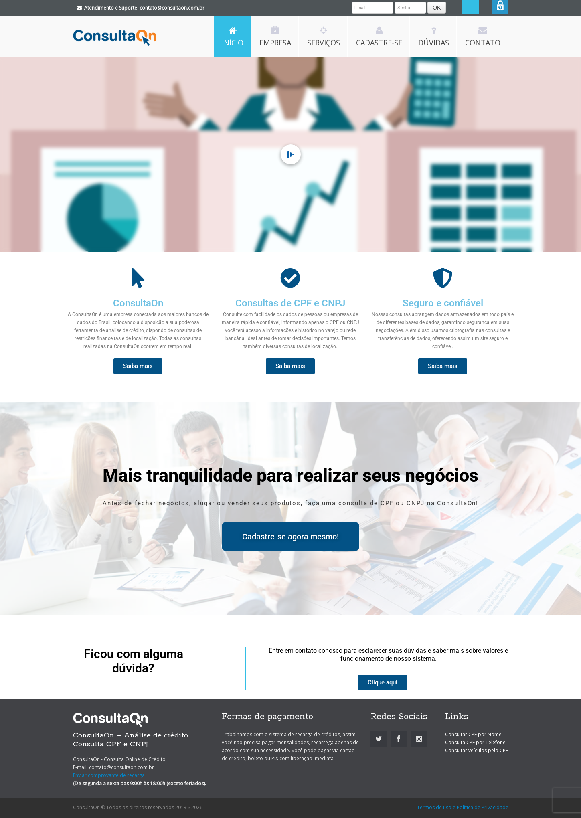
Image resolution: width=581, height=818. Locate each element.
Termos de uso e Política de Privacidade (462, 807)
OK (446, 7)
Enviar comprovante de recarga (109, 775)
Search (484, 8)
